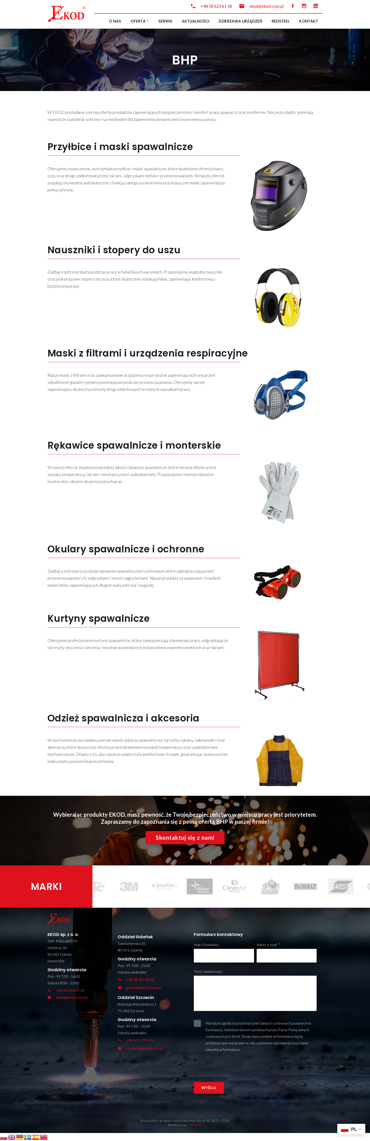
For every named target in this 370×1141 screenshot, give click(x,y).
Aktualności (195, 21)
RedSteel (281, 21)
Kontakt (308, 21)
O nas (115, 21)
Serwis (165, 21)
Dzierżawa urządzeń (240, 21)
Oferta (140, 21)
